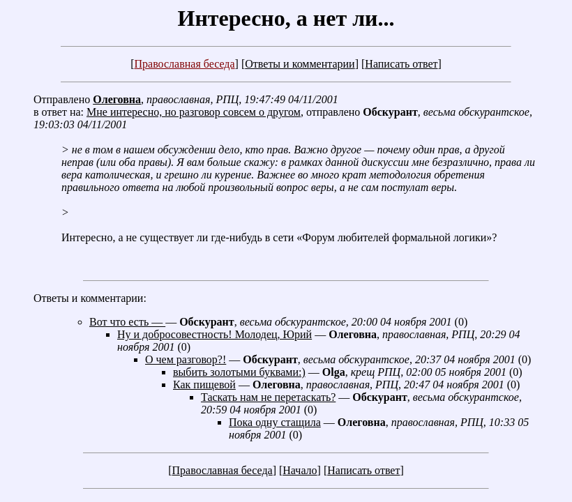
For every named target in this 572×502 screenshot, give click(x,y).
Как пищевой (204, 384)
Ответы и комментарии (299, 64)
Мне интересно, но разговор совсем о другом (193, 112)
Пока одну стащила (275, 422)
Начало (300, 470)
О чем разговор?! (185, 359)
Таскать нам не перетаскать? (268, 397)
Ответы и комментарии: (89, 298)
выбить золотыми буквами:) (239, 372)
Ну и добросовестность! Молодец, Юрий (214, 334)
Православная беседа (184, 64)
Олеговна (117, 99)
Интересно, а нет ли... (285, 18)
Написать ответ (401, 64)
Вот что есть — (127, 322)
